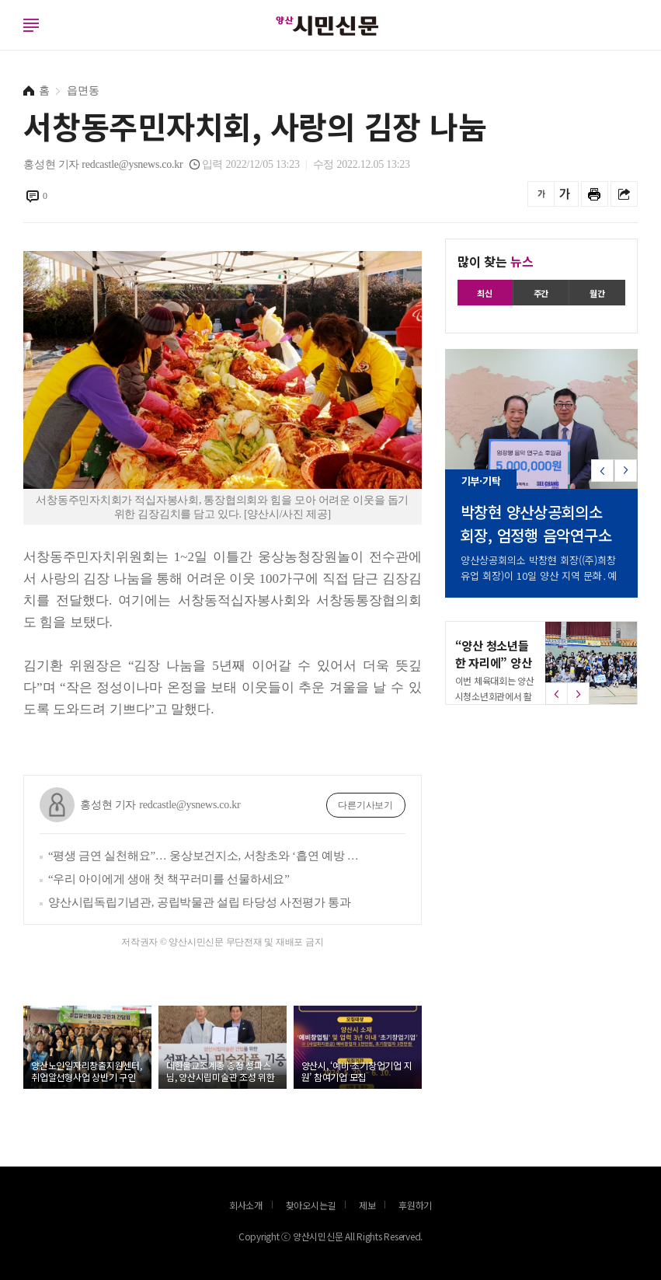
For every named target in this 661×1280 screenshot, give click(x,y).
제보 (367, 1205)
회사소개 (246, 1205)
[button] (625, 477)
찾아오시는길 (311, 1205)
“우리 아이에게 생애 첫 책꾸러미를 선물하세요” (169, 879)
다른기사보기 (365, 805)
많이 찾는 (495, 261)
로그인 (4, 40)
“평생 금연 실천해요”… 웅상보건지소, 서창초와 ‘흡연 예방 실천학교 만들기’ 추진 (208, 855)
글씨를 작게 (541, 194)
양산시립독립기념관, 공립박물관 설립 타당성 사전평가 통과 (199, 902)
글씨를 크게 (565, 194)
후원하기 (415, 1205)
